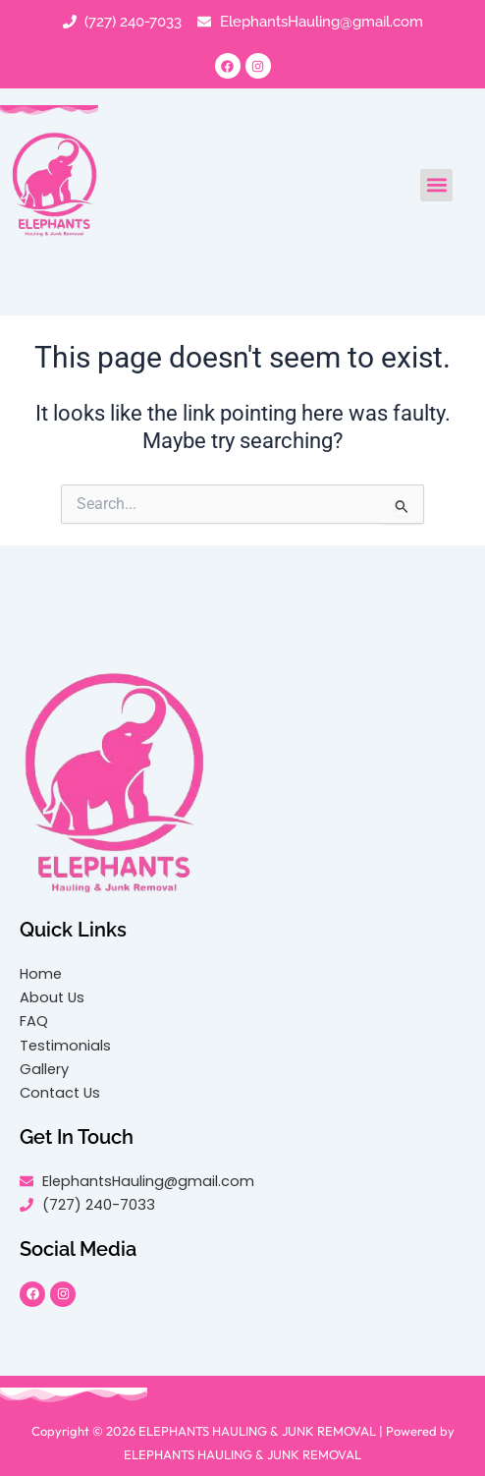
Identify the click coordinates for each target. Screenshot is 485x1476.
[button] (436, 185)
